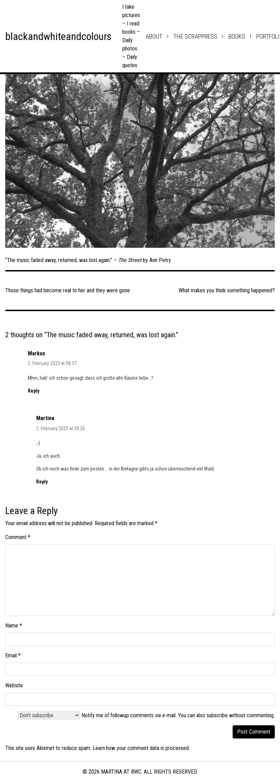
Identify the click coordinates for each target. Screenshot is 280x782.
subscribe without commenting (240, 715)
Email (13, 655)
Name (13, 625)
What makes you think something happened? (227, 290)
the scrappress (195, 36)
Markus (36, 353)
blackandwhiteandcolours (58, 36)
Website (14, 685)
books (236, 36)
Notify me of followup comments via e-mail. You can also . (146, 715)
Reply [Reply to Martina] (42, 481)
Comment (17, 537)
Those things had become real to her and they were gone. (68, 290)
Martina (45, 418)
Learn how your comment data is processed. (141, 748)
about (154, 36)
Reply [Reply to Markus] (33, 391)
